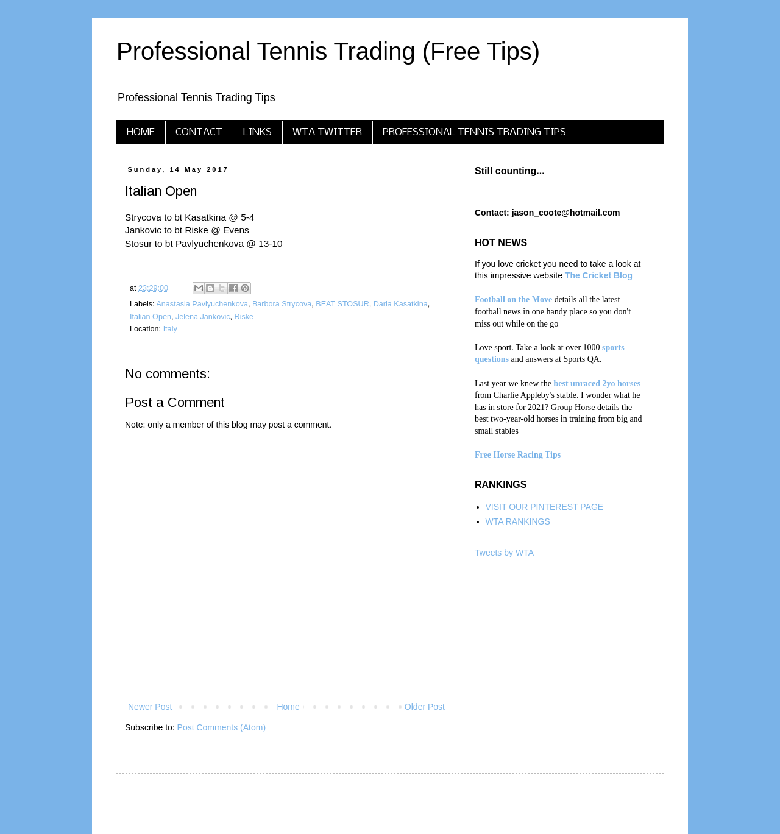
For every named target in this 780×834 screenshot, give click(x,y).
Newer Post (150, 707)
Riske (244, 317)
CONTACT (199, 132)
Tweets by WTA (504, 552)
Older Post (425, 707)
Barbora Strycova (281, 304)
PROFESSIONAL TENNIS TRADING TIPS (474, 132)
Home (288, 707)
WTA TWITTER (327, 132)
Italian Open (150, 317)
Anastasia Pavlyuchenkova (202, 304)
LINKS (257, 132)
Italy (170, 329)
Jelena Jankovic (203, 317)
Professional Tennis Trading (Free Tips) (328, 51)
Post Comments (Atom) (221, 727)
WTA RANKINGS (518, 521)
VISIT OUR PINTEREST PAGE (545, 507)
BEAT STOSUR (342, 304)
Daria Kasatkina (401, 304)
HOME (141, 132)
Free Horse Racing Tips (518, 454)
